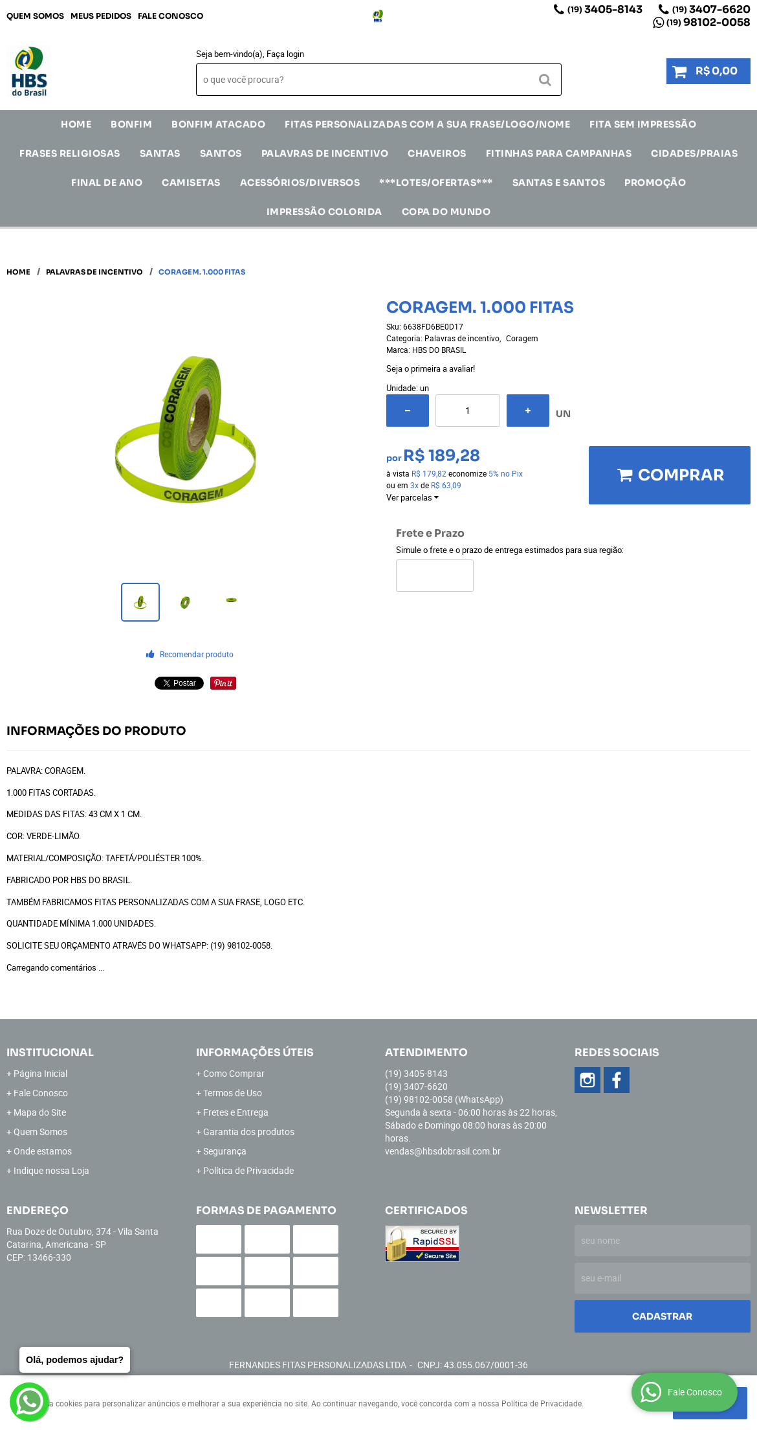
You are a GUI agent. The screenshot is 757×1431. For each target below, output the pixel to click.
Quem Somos (35, 16)
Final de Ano (106, 182)
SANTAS (160, 153)
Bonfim (131, 124)
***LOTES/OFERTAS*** (436, 182)
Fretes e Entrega (236, 1112)
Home (76, 124)
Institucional (50, 1052)
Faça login (285, 54)
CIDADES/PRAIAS (694, 153)
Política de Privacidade (248, 1170)
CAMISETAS (191, 182)
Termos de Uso (232, 1093)
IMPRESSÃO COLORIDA (324, 212)
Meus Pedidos (101, 16)
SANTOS (221, 153)
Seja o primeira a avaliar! (430, 368)
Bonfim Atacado (218, 124)
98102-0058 (708, 22)
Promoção (655, 182)
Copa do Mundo (446, 212)
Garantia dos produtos (248, 1131)
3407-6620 (711, 9)
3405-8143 (604, 9)
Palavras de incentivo (325, 153)
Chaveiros (437, 153)
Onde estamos (43, 1151)
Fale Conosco (170, 16)
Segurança (225, 1151)
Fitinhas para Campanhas (559, 153)
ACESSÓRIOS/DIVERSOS (300, 182)
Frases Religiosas (69, 153)
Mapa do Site (40, 1112)
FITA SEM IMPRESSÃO (642, 124)
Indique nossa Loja (51, 1170)
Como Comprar (234, 1073)
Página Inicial (40, 1073)
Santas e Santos (559, 182)
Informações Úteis (255, 1052)
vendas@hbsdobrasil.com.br (443, 1151)
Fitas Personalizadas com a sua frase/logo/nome (427, 124)
